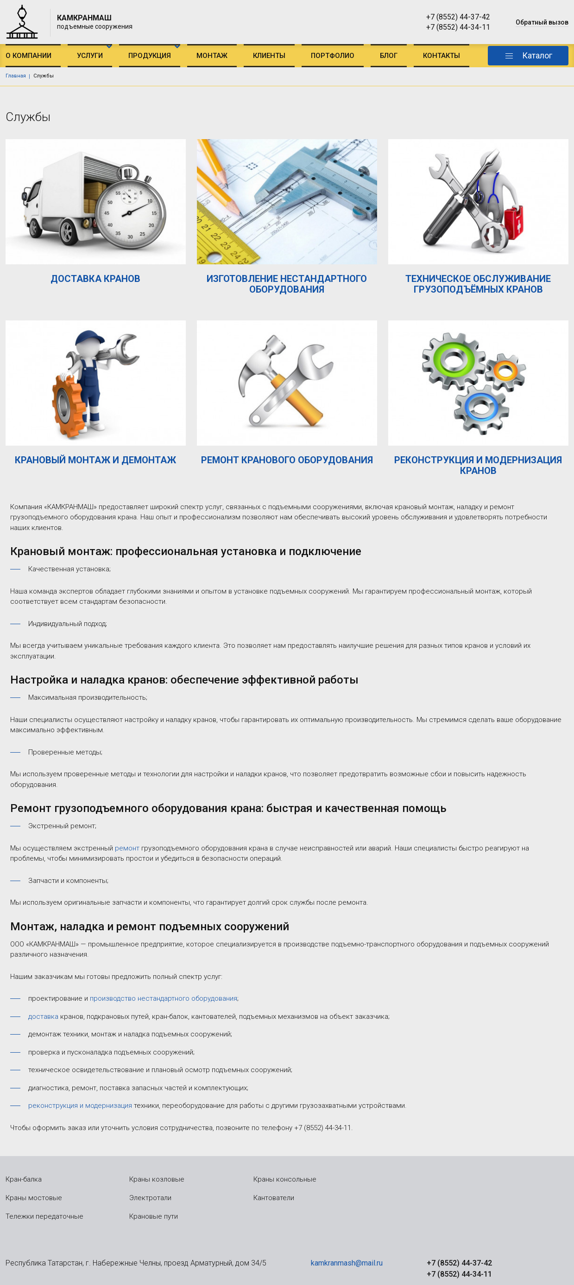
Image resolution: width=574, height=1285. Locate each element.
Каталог (537, 55)
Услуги (90, 55)
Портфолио (332, 55)
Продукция (149, 55)
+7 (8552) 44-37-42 (458, 17)
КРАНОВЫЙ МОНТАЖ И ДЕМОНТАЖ (95, 460)
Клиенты (269, 55)
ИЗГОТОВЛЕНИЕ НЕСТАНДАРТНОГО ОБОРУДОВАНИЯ (287, 284)
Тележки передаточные (44, 1216)
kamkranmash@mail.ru (347, 1263)
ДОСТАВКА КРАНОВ (95, 278)
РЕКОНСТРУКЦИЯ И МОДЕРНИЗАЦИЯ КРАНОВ (478, 465)
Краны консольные (284, 1179)
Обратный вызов (542, 22)
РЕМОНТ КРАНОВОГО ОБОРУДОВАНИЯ (287, 460)
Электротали (150, 1198)
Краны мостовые (34, 1198)
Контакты (441, 55)
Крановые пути (153, 1216)
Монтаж (211, 55)
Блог (388, 55)
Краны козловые (156, 1179)
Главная (16, 76)
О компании (28, 55)
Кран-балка (24, 1179)
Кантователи (273, 1198)
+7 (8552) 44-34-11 (458, 27)
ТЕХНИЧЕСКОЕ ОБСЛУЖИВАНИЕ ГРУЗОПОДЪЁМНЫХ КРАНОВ (478, 284)
